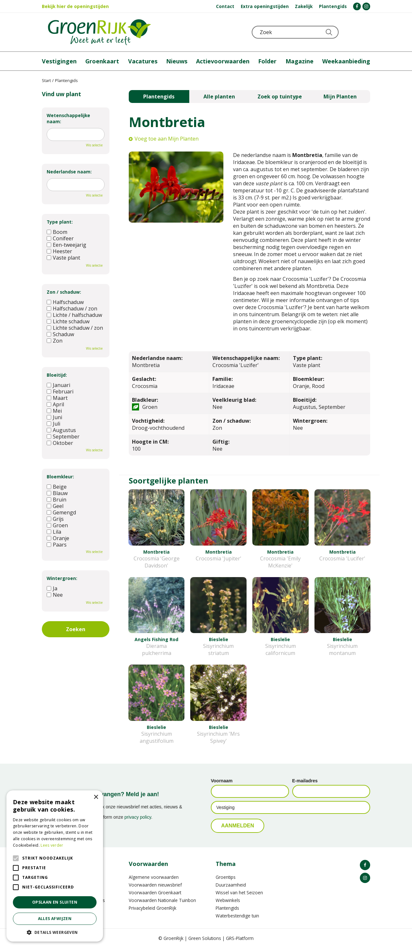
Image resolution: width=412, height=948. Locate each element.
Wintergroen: (62, 578)
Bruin (56, 499)
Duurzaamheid (231, 885)
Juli (53, 423)
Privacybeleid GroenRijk (152, 908)
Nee (55, 595)
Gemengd (61, 512)
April (55, 404)
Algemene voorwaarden (154, 877)
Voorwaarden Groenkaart (155, 892)
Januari (58, 385)
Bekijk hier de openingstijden (75, 6)
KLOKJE (349, 32)
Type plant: (60, 222)
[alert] (54, 866)
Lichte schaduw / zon (75, 328)
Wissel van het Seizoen (239, 892)
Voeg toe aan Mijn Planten (167, 138)
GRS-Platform (240, 938)
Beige (57, 486)
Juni (54, 417)
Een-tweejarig (66, 245)
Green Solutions (204, 938)
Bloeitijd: (57, 375)
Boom (57, 232)
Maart (57, 398)
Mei (54, 411)
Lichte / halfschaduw (74, 315)
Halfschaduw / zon (72, 308)
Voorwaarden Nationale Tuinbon (162, 900)
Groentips (226, 877)
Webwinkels (228, 900)
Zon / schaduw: (64, 292)
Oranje (58, 538)
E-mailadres (305, 780)
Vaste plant (63, 257)
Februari (60, 391)
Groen (57, 525)
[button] (55, 932)
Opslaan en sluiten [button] (54, 902)
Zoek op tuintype (280, 96)
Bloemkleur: (60, 477)
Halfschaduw (65, 302)
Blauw (57, 493)
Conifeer (60, 238)
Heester (59, 251)
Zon (54, 340)
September (63, 436)
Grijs (55, 519)
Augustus (61, 430)
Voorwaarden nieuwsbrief (155, 885)
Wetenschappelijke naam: (68, 118)
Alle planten (219, 96)
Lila (54, 531)
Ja (52, 588)
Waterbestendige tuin (237, 916)
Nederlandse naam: (69, 172)
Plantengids (158, 96)
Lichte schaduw (68, 321)
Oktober (60, 443)
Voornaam (221, 780)
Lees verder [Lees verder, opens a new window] (52, 845)
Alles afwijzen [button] (55, 918)
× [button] (95, 797)
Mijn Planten (340, 96)
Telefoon (365, 32)
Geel (55, 506)
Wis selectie (94, 145)
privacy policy (138, 817)
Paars (57, 544)
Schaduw (60, 334)
